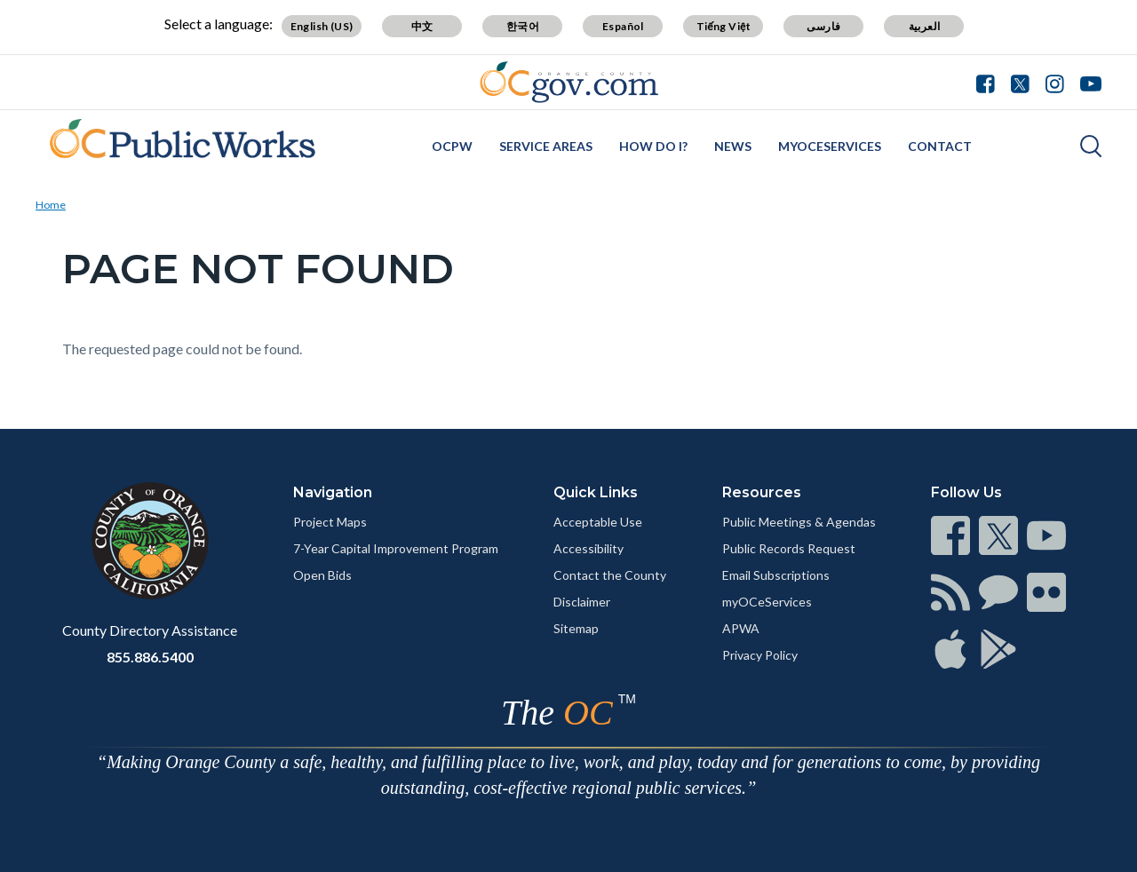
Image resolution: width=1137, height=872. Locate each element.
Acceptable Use (597, 521)
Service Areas (545, 146)
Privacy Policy (760, 654)
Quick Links (595, 492)
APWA (740, 628)
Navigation (332, 492)
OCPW (452, 146)
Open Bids (322, 575)
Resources (761, 492)
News (732, 146)
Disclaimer (581, 601)
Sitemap (576, 628)
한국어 (522, 26)
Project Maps (330, 521)
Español (623, 26)
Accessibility (588, 548)
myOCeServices (829, 146)
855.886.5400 (150, 656)
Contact (940, 146)
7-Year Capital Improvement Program (395, 548)
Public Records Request (788, 548)
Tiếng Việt (723, 26)
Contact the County (609, 575)
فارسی (823, 26)
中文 (422, 26)
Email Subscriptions (776, 575)
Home (51, 204)
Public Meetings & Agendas (799, 521)
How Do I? (653, 146)
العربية (925, 26)
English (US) (322, 26)
